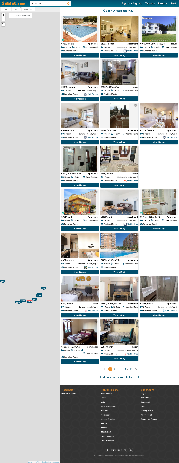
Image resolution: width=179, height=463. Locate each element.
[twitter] (113, 450)
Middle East (106, 432)
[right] (136, 369)
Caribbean (105, 415)
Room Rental (92, 347)
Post (173, 3)
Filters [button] (5, 9)
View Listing (80, 55)
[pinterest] (125, 450)
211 (131, 369)
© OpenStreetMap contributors (49, 462)
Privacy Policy (147, 410)
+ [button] (3, 15)
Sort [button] (16, 9)
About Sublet (146, 415)
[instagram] (119, 450)
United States (106, 393)
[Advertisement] (159, 76)
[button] (28, 9)
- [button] (3, 19)
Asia (103, 402)
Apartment (93, 44)
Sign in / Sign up (132, 3)
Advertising (146, 398)
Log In (143, 393)
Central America (108, 419)
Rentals (162, 3)
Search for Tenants (149, 419)
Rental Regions (109, 389)
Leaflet (30, 462)
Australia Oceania (108, 406)
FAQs (143, 406)
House (174, 44)
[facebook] (108, 450)
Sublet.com (147, 389)
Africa (103, 398)
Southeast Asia (107, 440)
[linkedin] (131, 450)
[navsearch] (50, 3)
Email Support (69, 393)
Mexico (104, 428)
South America (107, 436)
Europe (104, 423)
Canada (104, 410)
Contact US (145, 402)
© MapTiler (36, 462)
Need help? (68, 389)
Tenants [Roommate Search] (150, 3)
